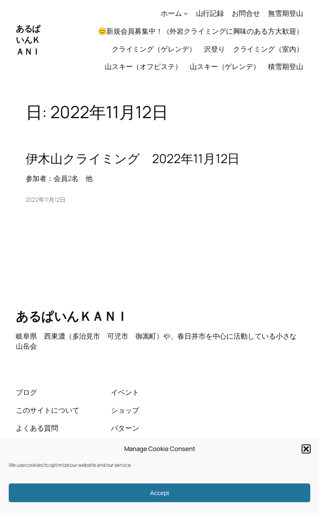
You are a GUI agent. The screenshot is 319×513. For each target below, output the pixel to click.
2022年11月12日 (46, 199)
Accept (159, 492)
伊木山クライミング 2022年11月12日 (133, 158)
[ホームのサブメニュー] (186, 13)
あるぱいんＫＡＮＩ (28, 40)
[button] (306, 449)
